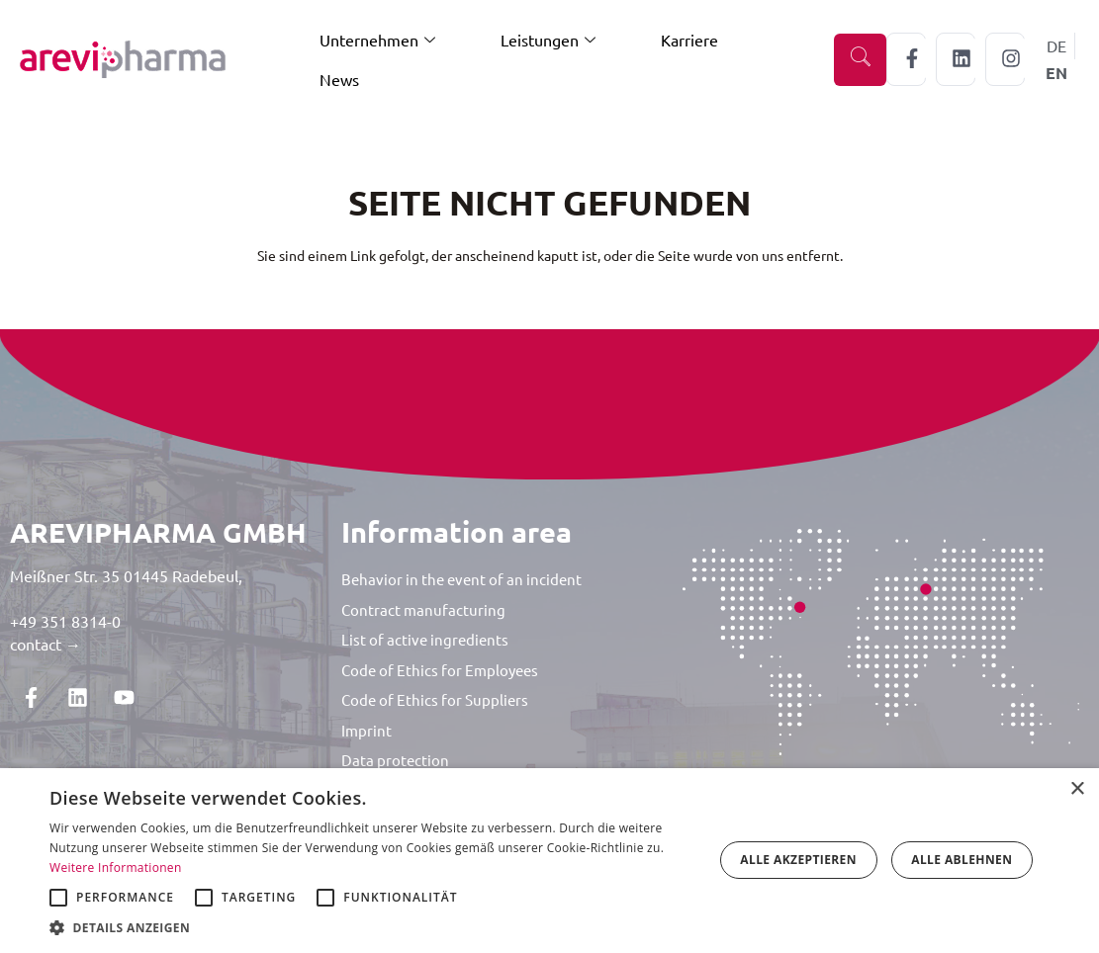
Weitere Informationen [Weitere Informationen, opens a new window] (115, 867)
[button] (371, 927)
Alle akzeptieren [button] (798, 859)
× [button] (1076, 789)
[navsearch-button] (860, 60)
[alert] (549, 860)
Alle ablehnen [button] (961, 859)
